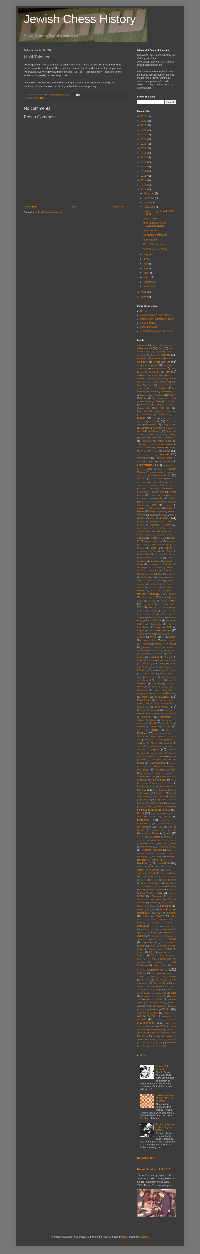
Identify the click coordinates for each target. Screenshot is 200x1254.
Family (169, 508)
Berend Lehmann (147, 395)
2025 (144, 121)
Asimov (155, 375)
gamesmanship (143, 531)
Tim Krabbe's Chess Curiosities (156, 331)
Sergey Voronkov (147, 893)
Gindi (153, 544)
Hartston (140, 584)
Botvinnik (155, 421)
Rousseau (168, 860)
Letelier (173, 670)
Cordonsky (150, 461)
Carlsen (169, 431)
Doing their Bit (150, 230)
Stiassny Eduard (169, 942)
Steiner (160, 939)
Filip (174, 515)
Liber (163, 677)
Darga (149, 469)
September (150, 207)
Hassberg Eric (155, 584)
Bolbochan (171, 411)
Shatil (170, 896)
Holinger (163, 601)
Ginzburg (164, 544)
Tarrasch (141, 955)
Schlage (144, 883)
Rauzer (170, 837)
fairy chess (155, 508)
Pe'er (169, 783)
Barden (161, 385)
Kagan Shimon (154, 620)
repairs (173, 843)
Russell (140, 870)
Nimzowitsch (156, 763)
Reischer (162, 843)
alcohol (153, 355)
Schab (164, 880)
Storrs (143, 946)
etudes (161, 502)
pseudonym (164, 823)
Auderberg (167, 375)
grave (159, 557)
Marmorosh (162, 706)
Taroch (170, 952)
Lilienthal (168, 680)
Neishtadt (172, 756)
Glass (153, 547)
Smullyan (146, 916)
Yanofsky (144, 1030)
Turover (169, 973)
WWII (162, 1026)
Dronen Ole (167, 482)
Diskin (158, 475)
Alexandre (157, 358)
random (150, 837)
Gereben (158, 541)
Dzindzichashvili (143, 492)
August (148, 254)
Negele (162, 756)
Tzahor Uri (141, 976)
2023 (144, 130)
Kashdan (152, 630)
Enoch (173, 498)
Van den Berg (160, 983)
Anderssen (142, 368)
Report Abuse (146, 1158)
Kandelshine (143, 627)
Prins (139, 817)
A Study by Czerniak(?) (155, 248)
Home (75, 206)
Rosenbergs (157, 856)
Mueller (170, 740)
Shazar (158, 899)
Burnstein (145, 428)
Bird (153, 398)
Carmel (140, 434)
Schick (173, 880)
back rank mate (143, 382)
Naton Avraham (157, 753)
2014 (144, 171)
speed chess (170, 926)
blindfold (169, 405)
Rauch (160, 837)
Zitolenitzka (171, 1043)
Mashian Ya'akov (145, 713)
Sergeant (172, 889)
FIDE (164, 514)
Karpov (140, 630)
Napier (143, 753)
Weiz (139, 1006)
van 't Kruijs (161, 980)
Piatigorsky (159, 799)
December (149, 193)
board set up (160, 408)
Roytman (142, 863)
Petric (173, 790)
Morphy (140, 736)
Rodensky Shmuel (145, 853)
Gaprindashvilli (164, 531)
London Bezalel (158, 687)
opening (159, 769)
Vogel (158, 989)
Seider (161, 889)
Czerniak (144, 465)
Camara (169, 428)
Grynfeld (158, 568)
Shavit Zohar (143, 899)
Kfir (163, 637)
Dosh (169, 478)
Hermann (172, 594)
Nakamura (172, 750)
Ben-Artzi (163, 388)
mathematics (165, 717)
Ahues (158, 352)
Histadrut (163, 597)
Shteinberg (141, 906)
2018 (144, 153)
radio (168, 833)
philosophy (145, 799)
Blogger (145, 1236)
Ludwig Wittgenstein (163, 690)
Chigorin (169, 444)
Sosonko (141, 923)
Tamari (160, 952)
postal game (156, 813)
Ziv (141, 1046)
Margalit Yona (143, 707)
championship (169, 437)
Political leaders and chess (153, 809)
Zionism (158, 1042)
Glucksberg (142, 551)
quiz (169, 830)
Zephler (152, 1039)
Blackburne (145, 401)
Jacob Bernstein (147, 614)
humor (158, 604)
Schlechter (156, 883)
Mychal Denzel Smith (156, 746)
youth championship (146, 1032)
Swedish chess (155, 949)
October (148, 202)
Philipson (172, 796)
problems (143, 819)
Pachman (141, 777)
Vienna (149, 990)
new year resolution (162, 759)
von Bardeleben (143, 993)
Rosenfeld (171, 856)
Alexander (142, 358)
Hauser (170, 584)
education (159, 492)
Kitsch (163, 640)
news (140, 762)
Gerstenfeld (171, 541)
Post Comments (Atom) (50, 212)
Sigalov (153, 906)
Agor (171, 348)
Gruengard (142, 567)
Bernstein (171, 395)
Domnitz (141, 478)
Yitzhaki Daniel (157, 1030)
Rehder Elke (155, 840)
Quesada (156, 830)
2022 (144, 134)
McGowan (141, 723)
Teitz (139, 959)
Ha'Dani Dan (147, 577)
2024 (144, 125)
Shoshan (153, 903)
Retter (169, 850)
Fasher (140, 511)
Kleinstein (145, 644)
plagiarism (172, 803)
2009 (144, 292)
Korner (173, 651)
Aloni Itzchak (162, 361)
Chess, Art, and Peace (154, 244)
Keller (170, 634)
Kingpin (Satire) (148, 323)
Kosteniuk (158, 654)
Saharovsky (142, 873)
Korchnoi (154, 650)
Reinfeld (150, 843)
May (146, 268)
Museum (168, 743)
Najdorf (155, 749)
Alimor (169, 358)
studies (163, 946)
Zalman (157, 1036)
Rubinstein (163, 863)
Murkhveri (141, 743)
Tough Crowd (150, 218)
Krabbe (140, 657)
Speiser (156, 929)
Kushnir (161, 660)
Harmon (170, 581)
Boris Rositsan (167, 418)
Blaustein (172, 401)
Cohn (151, 454)
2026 (144, 116)
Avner (162, 378)
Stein (151, 939)
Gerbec (147, 541)
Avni (171, 378)
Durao (142, 489)
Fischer (164, 518)
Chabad (154, 438)
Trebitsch (141, 973)
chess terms (164, 441)
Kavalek (140, 634)
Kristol (140, 660)
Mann (159, 700)
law (154, 670)
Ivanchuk (164, 611)
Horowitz (147, 604)
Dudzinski (152, 485)
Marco (139, 703)
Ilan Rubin (163, 607)
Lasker (141, 670)
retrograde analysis (152, 850)
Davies (160, 469)
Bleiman (145, 404)
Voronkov (162, 996)
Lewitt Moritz (151, 677)
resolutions (163, 847)
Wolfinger (151, 1016)
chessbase (141, 444)
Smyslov (159, 916)
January (148, 286)
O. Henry (144, 766)
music (140, 746)
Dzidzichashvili (167, 489)
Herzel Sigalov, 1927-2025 (153, 1169)
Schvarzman (158, 886)
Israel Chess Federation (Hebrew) (157, 319)
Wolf (139, 1016)
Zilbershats (145, 1042)
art (167, 371)
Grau (174, 554)
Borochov (141, 421)
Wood (158, 1019)
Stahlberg (153, 932)
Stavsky (140, 939)
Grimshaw (168, 561)
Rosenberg (142, 856)
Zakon (144, 1036)
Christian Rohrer (144, 448)
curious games (166, 461)
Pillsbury (172, 800)
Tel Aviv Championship (159, 959)
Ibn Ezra (169, 604)
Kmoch (158, 644)
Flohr (139, 521)
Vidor (139, 989)
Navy (171, 753)
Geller (164, 538)
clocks (155, 451)
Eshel (142, 502)
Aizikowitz (141, 355)
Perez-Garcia (166, 786)
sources (155, 923)
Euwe (154, 505)
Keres (153, 636)
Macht (145, 697)
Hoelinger (152, 601)
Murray (154, 743)
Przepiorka (142, 823)
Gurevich (167, 570)
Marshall (155, 710)
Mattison (140, 720)
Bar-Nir (166, 382)
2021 (144, 139)
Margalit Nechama (165, 703)
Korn (165, 651)
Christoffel (160, 448)
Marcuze (150, 703)
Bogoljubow (142, 411)
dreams (154, 482)
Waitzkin (149, 999)
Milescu (140, 730)
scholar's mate (143, 886)
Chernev (147, 441)
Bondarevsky (165, 414)
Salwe (173, 873)
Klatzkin (173, 640)
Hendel (169, 590)
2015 (144, 166)
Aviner (152, 378)
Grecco (170, 558)
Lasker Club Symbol (162, 1067)
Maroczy (141, 710)
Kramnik (168, 657)
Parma (173, 780)
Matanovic (172, 713)
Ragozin (140, 837)
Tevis (165, 965)
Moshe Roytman (157, 736)
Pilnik (142, 803)
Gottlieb (157, 554)
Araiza (173, 368)
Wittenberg (168, 1013)
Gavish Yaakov (144, 535)
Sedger (143, 889)
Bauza (139, 388)
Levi (162, 674)
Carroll (162, 434)
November (149, 198)
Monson (158, 733)
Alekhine (165, 354)
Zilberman (172, 1039)
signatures (165, 906)
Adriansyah (167, 345)
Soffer (143, 919)
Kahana (169, 620)
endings (160, 498)
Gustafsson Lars (145, 574)
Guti (160, 574)
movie (160, 739)
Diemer (140, 475)
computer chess (164, 458)
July (146, 259)
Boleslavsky (147, 415)
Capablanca (154, 431)
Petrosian (145, 793)
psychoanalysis (144, 827)
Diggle (149, 475)
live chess (142, 686)
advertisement (144, 348)
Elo (151, 498)
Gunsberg (152, 570)
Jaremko (140, 617)
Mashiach (168, 710)
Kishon (154, 640)
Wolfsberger (167, 1016)
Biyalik (173, 398)
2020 (144, 143)
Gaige (167, 524)
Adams (155, 345)
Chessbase (146, 311)
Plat (141, 806)
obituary (156, 766)
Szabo (169, 949)
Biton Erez (162, 398)
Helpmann (155, 590)
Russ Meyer (166, 866)
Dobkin (167, 475)
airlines (169, 352)
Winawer (154, 1009)
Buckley (165, 425)
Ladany (162, 664)
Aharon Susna (143, 352)
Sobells (173, 916)
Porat (140, 813)
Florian (151, 522)
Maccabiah (170, 693)
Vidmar (170, 986)
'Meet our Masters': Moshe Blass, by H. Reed (166, 1098)
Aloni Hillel (142, 361)
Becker (150, 388)
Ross (143, 860)
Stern (155, 942)
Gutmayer (171, 574)
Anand (154, 365)
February (149, 282)
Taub (171, 956)
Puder (160, 827)
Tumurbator (156, 973)
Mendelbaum (167, 723)
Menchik (153, 723)
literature (157, 683)
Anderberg (168, 365)
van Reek (151, 986)
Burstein (158, 428)
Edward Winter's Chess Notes (155, 315)
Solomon (154, 919)
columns (35, 98)
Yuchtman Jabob (168, 1032)
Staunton (169, 936)
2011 (144, 185)
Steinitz (172, 939)
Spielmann (168, 929)
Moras (169, 733)
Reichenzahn (170, 840)
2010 (144, 189)
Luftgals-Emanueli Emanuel (149, 693)
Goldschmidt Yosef (162, 551)
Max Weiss (167, 720)
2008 (144, 296)
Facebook (141, 508)
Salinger (163, 873)
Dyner (152, 488)
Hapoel (159, 580)
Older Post (118, 206)
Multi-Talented (150, 239)
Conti (139, 461)
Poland (150, 806)
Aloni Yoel (142, 365)
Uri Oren (145, 980)
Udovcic (162, 976)
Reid (142, 843)
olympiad (142, 769)
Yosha (170, 1029)
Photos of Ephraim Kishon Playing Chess (165, 1127)
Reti (174, 846)
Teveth (156, 965)
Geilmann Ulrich (164, 535)
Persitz (141, 789)
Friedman (141, 525)
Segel (152, 889)
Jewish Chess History (80, 18)
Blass (158, 401)
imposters (153, 611)
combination (143, 457)
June (146, 263)
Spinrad (140, 932)
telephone (141, 962)
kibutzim (172, 637)
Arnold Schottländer (150, 372)
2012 (144, 180)
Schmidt (169, 883)
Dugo (162, 485)
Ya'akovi (172, 1026)
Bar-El (156, 382)
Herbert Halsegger (148, 593)
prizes (167, 816)
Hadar (170, 577)
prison (152, 816)
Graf (166, 554)
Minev (168, 730)
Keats (150, 634)
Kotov (169, 653)
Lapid (160, 667)
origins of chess (152, 773)
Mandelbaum (144, 700)
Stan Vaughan (156, 936)
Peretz (153, 786)
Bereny (161, 395)
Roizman (161, 853)
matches (146, 716)
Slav (159, 913)
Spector (156, 926)
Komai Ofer (168, 647)
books (141, 417)
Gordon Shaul (143, 554)
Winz (155, 1012)
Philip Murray (159, 796)
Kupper (150, 660)
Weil (160, 999)
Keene (161, 634)
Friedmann (155, 525)
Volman (169, 989)
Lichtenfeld (145, 680)
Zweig (161, 1046)
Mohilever (142, 733)
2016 (144, 162)
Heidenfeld (167, 587)
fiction (152, 514)
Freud (170, 522)
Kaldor (140, 624)
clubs (166, 450)
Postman (169, 813)
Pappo (163, 780)
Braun (169, 421)
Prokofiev (166, 820)
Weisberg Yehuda (155, 1002)
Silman (140, 909)
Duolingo (172, 485)
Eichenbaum (167, 495)
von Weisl (171, 993)
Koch (156, 647)
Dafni (139, 469)
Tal (150, 952)
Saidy (153, 873)
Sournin (168, 923)
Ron (171, 853)
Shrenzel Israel (167, 903)
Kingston (143, 640)
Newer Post (31, 206)
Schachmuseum (148, 327)
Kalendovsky (155, 624)
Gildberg (143, 544)
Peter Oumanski (160, 790)
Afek (160, 348)
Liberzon (172, 677)
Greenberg (141, 561)
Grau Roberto (146, 558)
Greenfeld (155, 561)
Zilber (161, 1039)
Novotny (172, 763)
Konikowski (141, 651)
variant (161, 986)
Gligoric (168, 548)
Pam (154, 780)
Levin (170, 674)
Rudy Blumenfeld (145, 866)
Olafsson (169, 766)
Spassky (141, 926)
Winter (166, 1009)
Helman (140, 590)
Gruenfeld (167, 564)
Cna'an (140, 454)
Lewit (139, 677)
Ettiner (151, 502)
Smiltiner (171, 913)
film (143, 518)
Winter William (143, 1013)
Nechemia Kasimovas (146, 756)
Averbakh (141, 378)
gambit (169, 528)
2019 (144, 148)
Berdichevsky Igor (168, 392)
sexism (170, 893)
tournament (156, 969)
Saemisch (154, 870)
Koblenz (146, 647)
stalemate (167, 932)
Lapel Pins (149, 667)
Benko (153, 391)
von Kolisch (158, 993)
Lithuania (169, 684)
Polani (160, 806)
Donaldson (157, 479)
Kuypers (172, 660)
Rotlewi (155, 860)
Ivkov (174, 611)
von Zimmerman (147, 996)
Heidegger (153, 587)
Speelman (144, 929)
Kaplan (158, 627)
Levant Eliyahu (148, 673)
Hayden (140, 587)
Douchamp (141, 482)
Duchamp (141, 485)
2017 (144, 157)
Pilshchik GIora (156, 803)
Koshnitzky (145, 654)
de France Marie (156, 472)
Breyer (140, 425)
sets (160, 892)
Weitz (170, 1002)
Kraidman (154, 657)
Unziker (172, 976)
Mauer (152, 720)
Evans (168, 505)
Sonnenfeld (168, 919)
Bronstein (151, 424)
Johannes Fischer (156, 617)
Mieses (166, 726)
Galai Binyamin (144, 528)
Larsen (170, 667)
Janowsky (169, 614)
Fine (152, 518)
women (141, 1019)
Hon (42, 98)
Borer (154, 418)
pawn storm (157, 783)
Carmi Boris (152, 434)
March (147, 277)
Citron (144, 451)
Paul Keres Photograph (155, 235)
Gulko (139, 571)
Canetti (140, 431)
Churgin (172, 447)
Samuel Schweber (168, 876)
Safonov (168, 870)
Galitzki (159, 528)
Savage (154, 880)
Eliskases (141, 498)
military (154, 729)
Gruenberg (152, 564)
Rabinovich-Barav (148, 833)
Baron (170, 385)
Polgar (170, 806)
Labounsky (146, 663)
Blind (159, 405)
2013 (144, 175)
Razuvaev (141, 840)
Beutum (144, 398)
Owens (169, 773)
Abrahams (142, 345)
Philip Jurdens (143, 796)
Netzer (143, 760)
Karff (169, 627)
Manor (169, 700)
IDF (150, 607)
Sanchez (143, 880)
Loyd (171, 687)
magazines (162, 696)
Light (158, 680)
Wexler (149, 1006)
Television (157, 962)
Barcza (150, 385)
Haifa (139, 580)
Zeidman (140, 1039)
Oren (173, 769)
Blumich (140, 408)
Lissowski (142, 683)
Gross (140, 564)
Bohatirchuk (158, 411)
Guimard (169, 568)
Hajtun (149, 580)
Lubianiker (142, 690)
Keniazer (141, 637)
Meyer (154, 727)
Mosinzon (149, 739)
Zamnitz (168, 1036)
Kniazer (171, 643)
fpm (124, 1236)
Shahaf (141, 896)
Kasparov (166, 630)
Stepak (145, 942)
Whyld (173, 1006)
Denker (170, 472)
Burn (174, 424)
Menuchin (141, 727)
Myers (170, 746)
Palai (152, 776)
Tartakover (156, 955)
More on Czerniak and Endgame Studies (154, 224)
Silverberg (151, 909)
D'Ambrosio (168, 466)
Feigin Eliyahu (157, 511)
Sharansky (157, 896)
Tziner (152, 976)
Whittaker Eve (162, 1006)
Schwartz (172, 886)
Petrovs (159, 793)
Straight (153, 946)
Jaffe (159, 614)
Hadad (160, 577)
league (162, 670)
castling (172, 434)
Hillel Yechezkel (147, 597)
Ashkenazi (141, 375)
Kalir (170, 624)
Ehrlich (152, 495)
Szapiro (140, 952)
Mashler (160, 713)
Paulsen (144, 783)
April (146, 272)
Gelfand (141, 537)
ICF (139, 607)
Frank (161, 521)
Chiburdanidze (156, 444)
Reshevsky (146, 846)
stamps (141, 935)
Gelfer (154, 538)
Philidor (169, 793)
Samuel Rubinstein (149, 876)
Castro (143, 438)
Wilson (143, 1009)
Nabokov (141, 749)
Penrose (141, 786)
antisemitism (158, 368)
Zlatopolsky (150, 1046)
